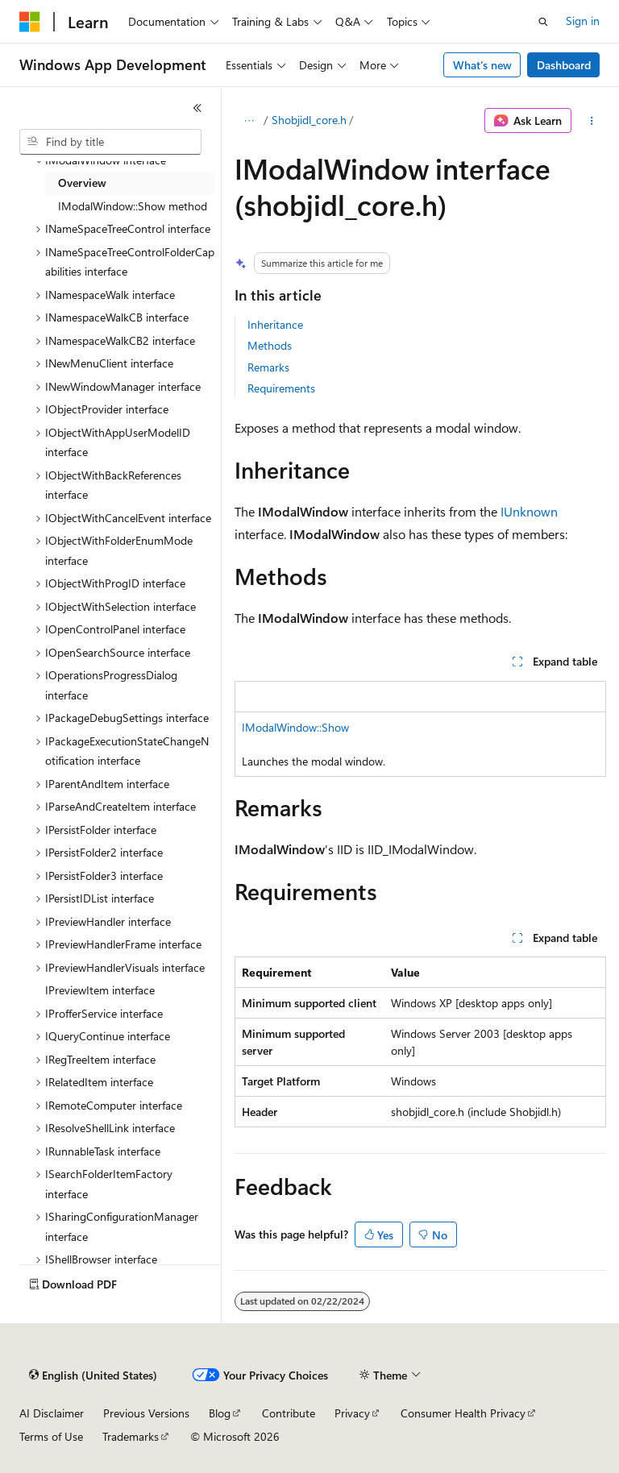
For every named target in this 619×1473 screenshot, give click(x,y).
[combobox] (110, 142)
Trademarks (130, 1436)
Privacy (352, 1413)
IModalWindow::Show (295, 727)
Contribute (288, 1413)
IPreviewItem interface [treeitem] (100, 990)
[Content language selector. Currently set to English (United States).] (93, 1375)
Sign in (583, 20)
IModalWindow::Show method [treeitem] (132, 206)
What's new (482, 65)
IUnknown (529, 511)
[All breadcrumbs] (249, 121)
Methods (269, 345)
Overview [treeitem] (82, 182)
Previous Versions (146, 1413)
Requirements (281, 388)
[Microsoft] (29, 21)
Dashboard (564, 65)
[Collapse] (197, 107)
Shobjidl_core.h (309, 119)
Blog (220, 1413)
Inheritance (275, 324)
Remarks (268, 367)
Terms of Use (51, 1436)
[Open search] (543, 21)
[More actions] (592, 121)
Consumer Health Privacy (463, 1413)
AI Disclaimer (51, 1413)
